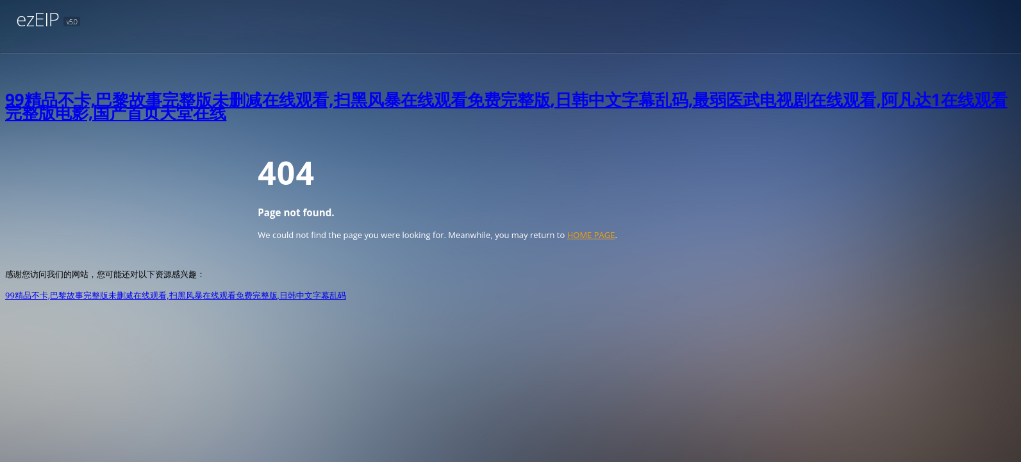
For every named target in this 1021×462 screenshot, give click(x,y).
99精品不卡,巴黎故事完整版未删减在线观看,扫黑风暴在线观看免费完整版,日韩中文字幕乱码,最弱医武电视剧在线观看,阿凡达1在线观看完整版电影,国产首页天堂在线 (506, 106)
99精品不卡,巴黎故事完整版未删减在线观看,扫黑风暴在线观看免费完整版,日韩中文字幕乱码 (175, 295)
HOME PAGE (591, 235)
